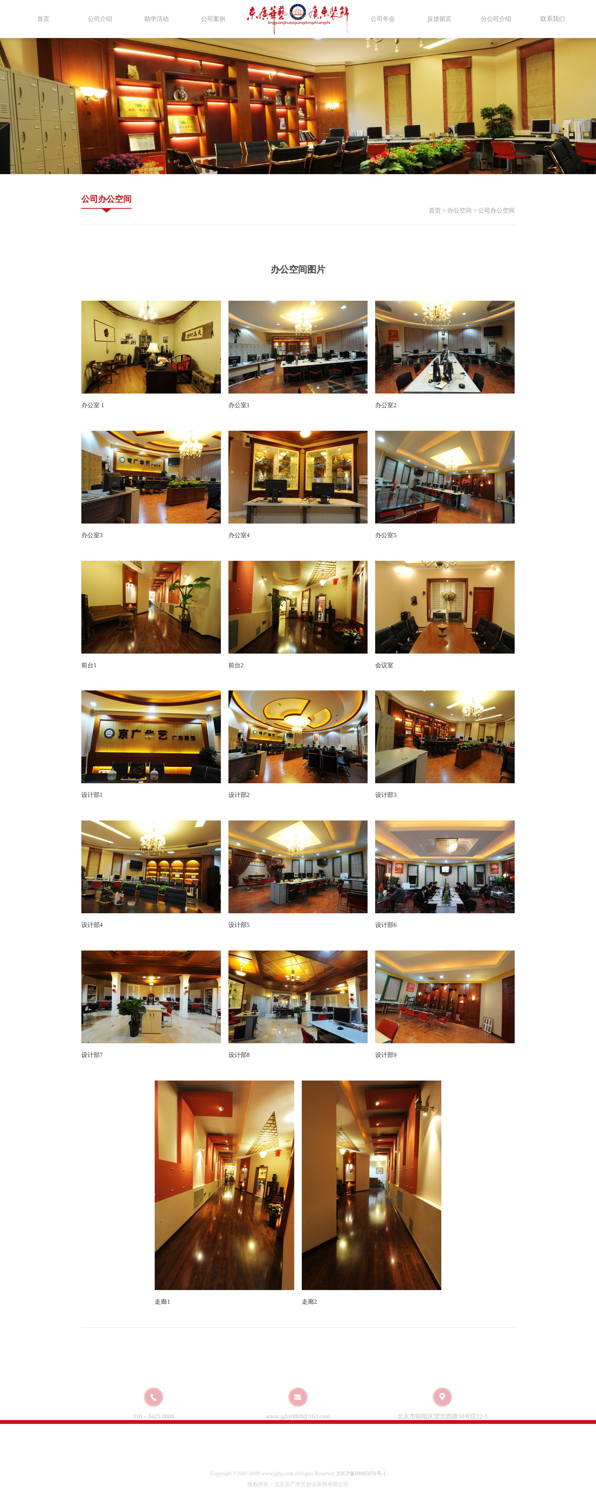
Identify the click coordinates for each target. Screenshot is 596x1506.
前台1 (89, 665)
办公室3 (92, 535)
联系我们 (553, 19)
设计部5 (239, 925)
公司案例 (213, 19)
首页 (43, 19)
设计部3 (385, 795)
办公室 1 (92, 405)
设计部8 (239, 1055)
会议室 (384, 665)
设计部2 (239, 795)
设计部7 (92, 1055)
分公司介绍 (496, 19)
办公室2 (385, 405)
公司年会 (383, 19)
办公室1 (239, 405)
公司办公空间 (106, 199)
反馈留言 (439, 19)
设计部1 (92, 795)
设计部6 (385, 925)
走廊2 (309, 1301)
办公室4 (239, 535)
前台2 (236, 665)
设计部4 (92, 925)
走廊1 (162, 1301)
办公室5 (385, 535)
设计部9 (385, 1055)
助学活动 (156, 19)
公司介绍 (100, 19)
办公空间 (459, 210)
